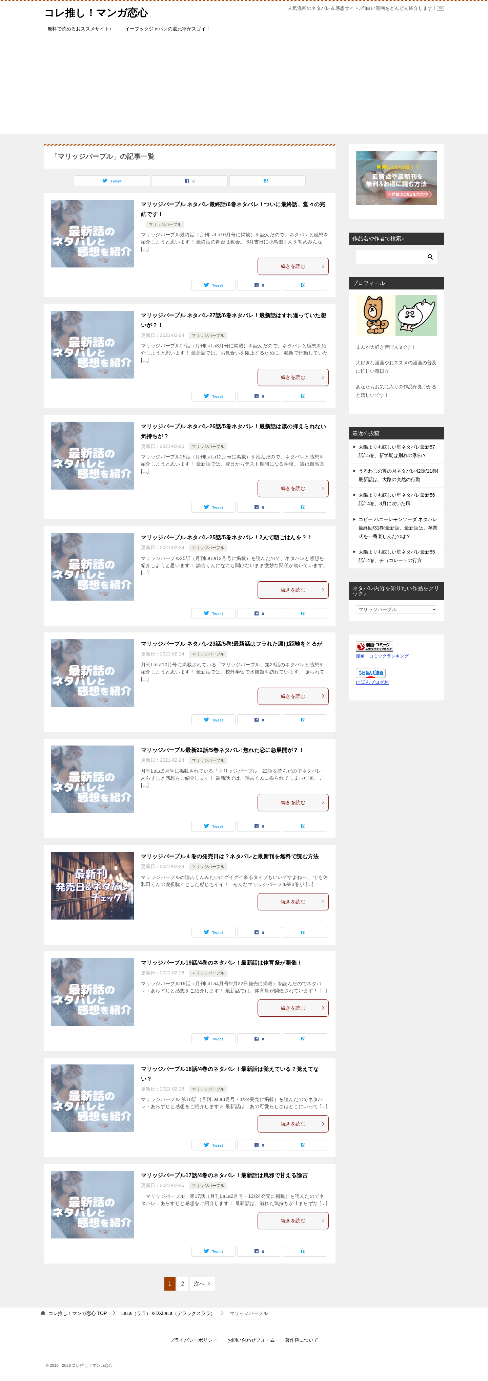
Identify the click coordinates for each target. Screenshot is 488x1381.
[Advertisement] (244, 86)
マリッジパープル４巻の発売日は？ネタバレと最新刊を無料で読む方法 (230, 856)
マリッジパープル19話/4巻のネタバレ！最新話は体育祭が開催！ (221, 963)
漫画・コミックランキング (382, 655)
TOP (77, 1313)
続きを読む (303, 266)
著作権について (301, 1340)
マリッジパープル (165, 224)
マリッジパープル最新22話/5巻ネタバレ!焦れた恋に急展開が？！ (222, 750)
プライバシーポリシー (193, 1340)
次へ (199, 1284)
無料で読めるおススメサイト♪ (79, 28)
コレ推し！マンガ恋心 (96, 11)
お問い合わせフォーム (251, 1340)
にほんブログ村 (372, 682)
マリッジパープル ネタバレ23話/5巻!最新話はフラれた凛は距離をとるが (231, 644)
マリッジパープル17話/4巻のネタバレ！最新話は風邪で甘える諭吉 (224, 1175)
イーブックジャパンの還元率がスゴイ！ (167, 28)
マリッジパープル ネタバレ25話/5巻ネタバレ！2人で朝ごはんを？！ (226, 537)
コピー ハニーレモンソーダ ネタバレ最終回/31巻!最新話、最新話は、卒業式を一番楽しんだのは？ (398, 527)
